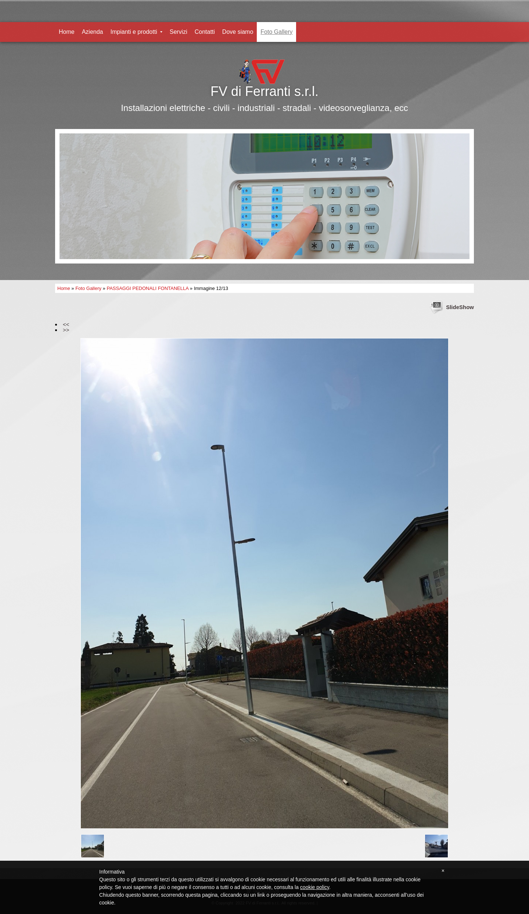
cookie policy (314, 887)
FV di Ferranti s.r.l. (264, 91)
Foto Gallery (276, 32)
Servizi (178, 32)
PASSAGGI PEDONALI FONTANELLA (147, 288)
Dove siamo (237, 32)
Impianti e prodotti (136, 32)
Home (67, 32)
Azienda (92, 32)
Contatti (205, 32)
